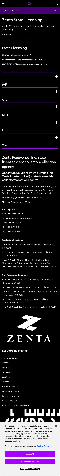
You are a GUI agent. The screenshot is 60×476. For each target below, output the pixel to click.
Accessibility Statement (12, 400)
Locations (6, 376)
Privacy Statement (10, 386)
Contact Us (6, 372)
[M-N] (56, 106)
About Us (6, 367)
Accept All (30, 454)
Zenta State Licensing (11, 10)
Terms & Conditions (10, 391)
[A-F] (56, 76)
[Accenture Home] (30, 4)
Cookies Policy (43, 446)
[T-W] (56, 137)
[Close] (56, 426)
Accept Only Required (30, 461)
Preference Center (9, 357)
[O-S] (56, 122)
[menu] (3, 4)
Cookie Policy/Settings (11, 395)
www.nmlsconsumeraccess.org (33, 64)
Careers (5, 362)
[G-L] (56, 91)
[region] (30, 449)
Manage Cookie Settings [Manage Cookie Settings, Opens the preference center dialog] (30, 469)
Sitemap (5, 381)
